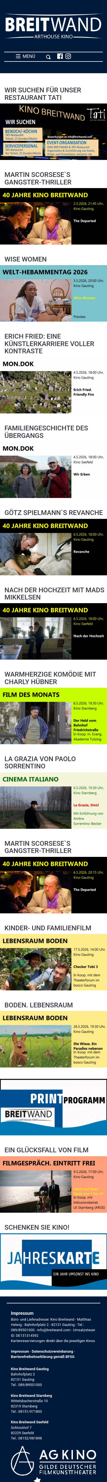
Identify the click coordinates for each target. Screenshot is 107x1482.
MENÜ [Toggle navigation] (33, 56)
